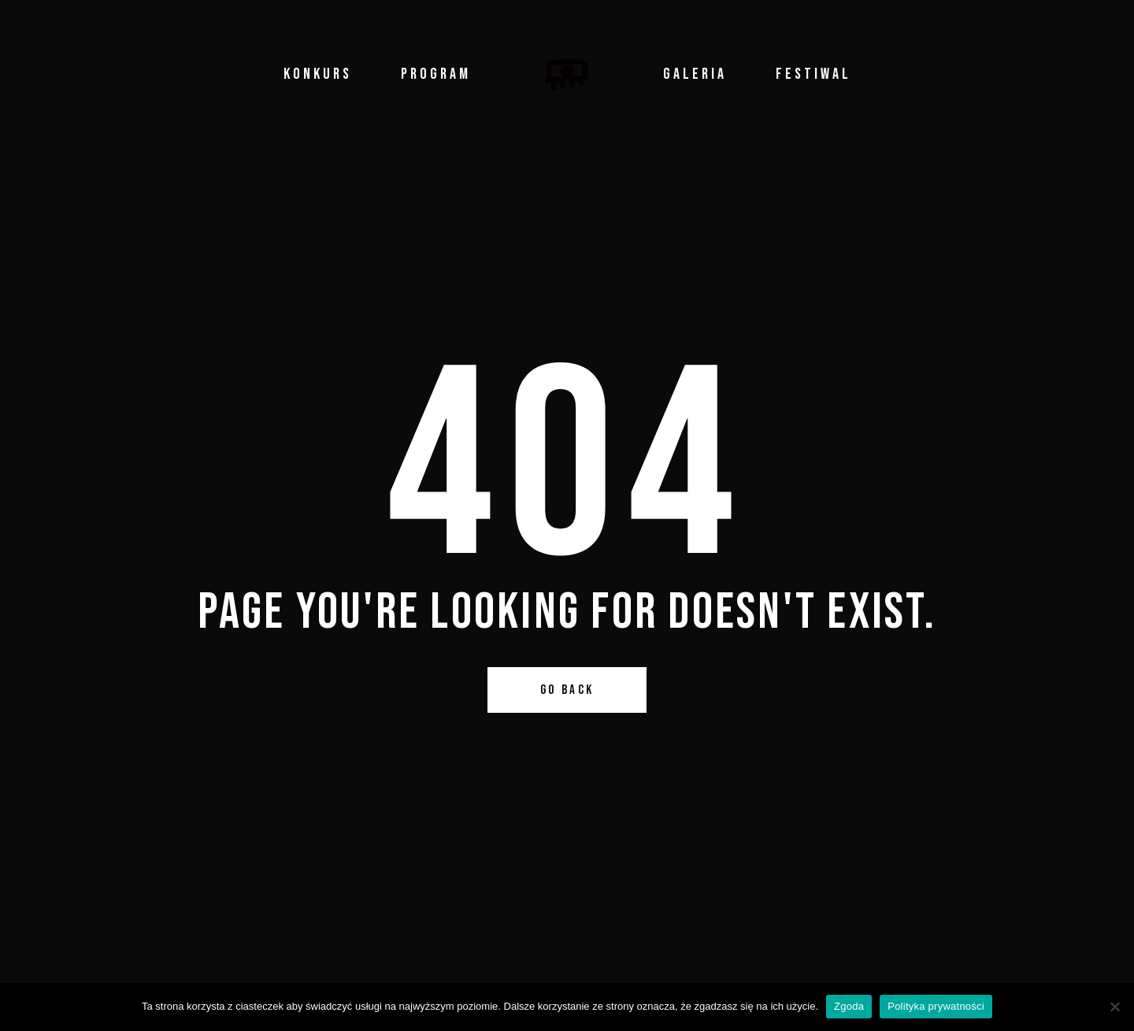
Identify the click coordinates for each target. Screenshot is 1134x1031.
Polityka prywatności (936, 1006)
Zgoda (849, 1006)
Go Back (567, 690)
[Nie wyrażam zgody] (1114, 1006)
